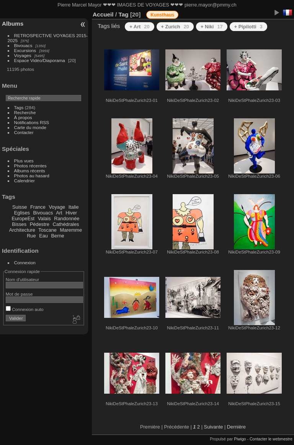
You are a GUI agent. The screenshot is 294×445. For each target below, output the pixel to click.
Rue (31, 236)
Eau (43, 236)
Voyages (22, 55)
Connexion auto (25, 309)
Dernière (236, 427)
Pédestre (39, 224)
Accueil (103, 14)
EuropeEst (22, 218)
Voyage (57, 207)
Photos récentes (30, 165)
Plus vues (24, 160)
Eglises (22, 213)
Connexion (25, 262)
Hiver (71, 213)
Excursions (25, 50)
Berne (57, 236)
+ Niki (212, 26)
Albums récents (29, 170)
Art (59, 213)
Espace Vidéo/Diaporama (39, 60)
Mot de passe (19, 293)
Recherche (25, 112)
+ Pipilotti (248, 26)
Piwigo (240, 439)
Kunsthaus (162, 15)
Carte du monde (30, 127)
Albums (12, 23)
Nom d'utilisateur (22, 279)
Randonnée (66, 218)
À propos (23, 117)
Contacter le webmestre (271, 439)
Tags (19, 107)
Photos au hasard (31, 175)
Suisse (19, 207)
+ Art (139, 26)
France (38, 207)
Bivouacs (23, 45)
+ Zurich (175, 26)
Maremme (71, 230)
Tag (123, 14)
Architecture (22, 230)
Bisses (19, 224)
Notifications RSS (31, 122)
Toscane (47, 230)
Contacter (24, 132)
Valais (44, 218)
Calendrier (24, 180)
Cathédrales (65, 224)
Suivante (213, 427)
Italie (74, 207)
